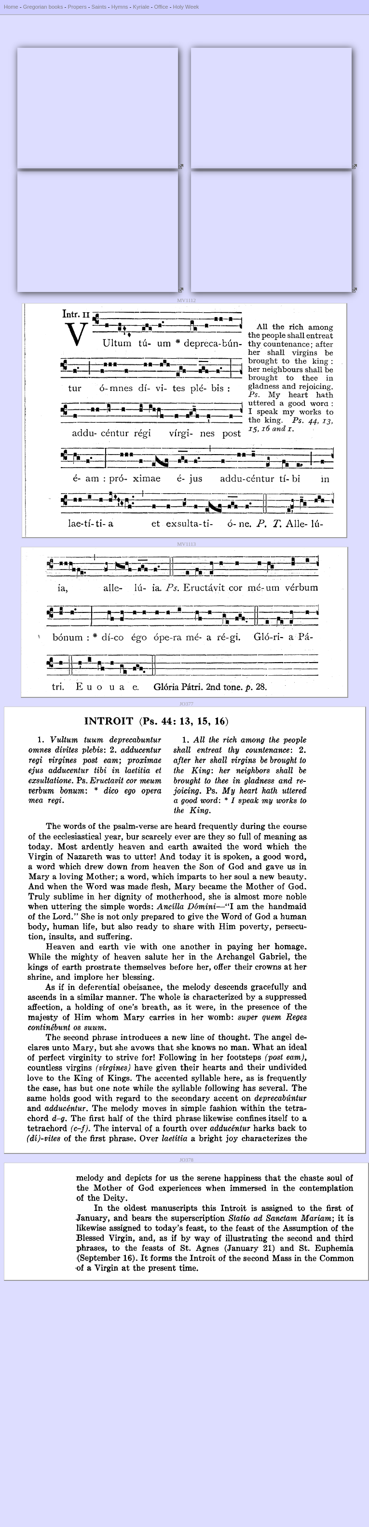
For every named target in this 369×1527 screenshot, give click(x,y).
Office (161, 7)
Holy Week (186, 7)
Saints (99, 7)
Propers (77, 7)
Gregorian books (43, 7)
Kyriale (141, 7)
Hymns (119, 7)
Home (11, 7)
